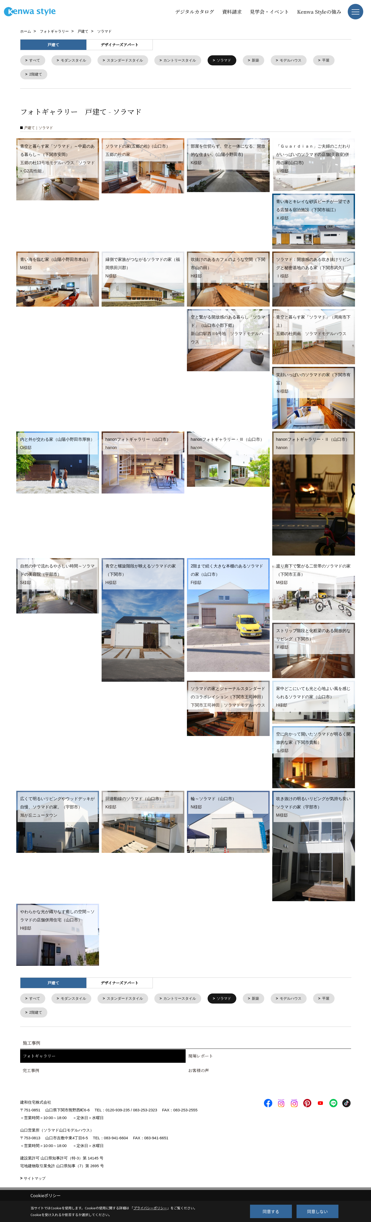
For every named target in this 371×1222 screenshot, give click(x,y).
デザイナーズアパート (120, 44)
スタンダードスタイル (129, 60)
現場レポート (200, 1058)
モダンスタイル (75, 60)
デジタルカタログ (194, 11)
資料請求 (232, 11)
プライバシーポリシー (150, 1207)
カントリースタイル (187, 60)
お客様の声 (198, 1072)
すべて (35, 60)
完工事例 (31, 1072)
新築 (266, 60)
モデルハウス (302, 60)
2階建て (65, 75)
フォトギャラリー (39, 1058)
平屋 (33, 75)
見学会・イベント (269, 11)
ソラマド (233, 60)
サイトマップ (35, 1180)
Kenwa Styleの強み (319, 11)
